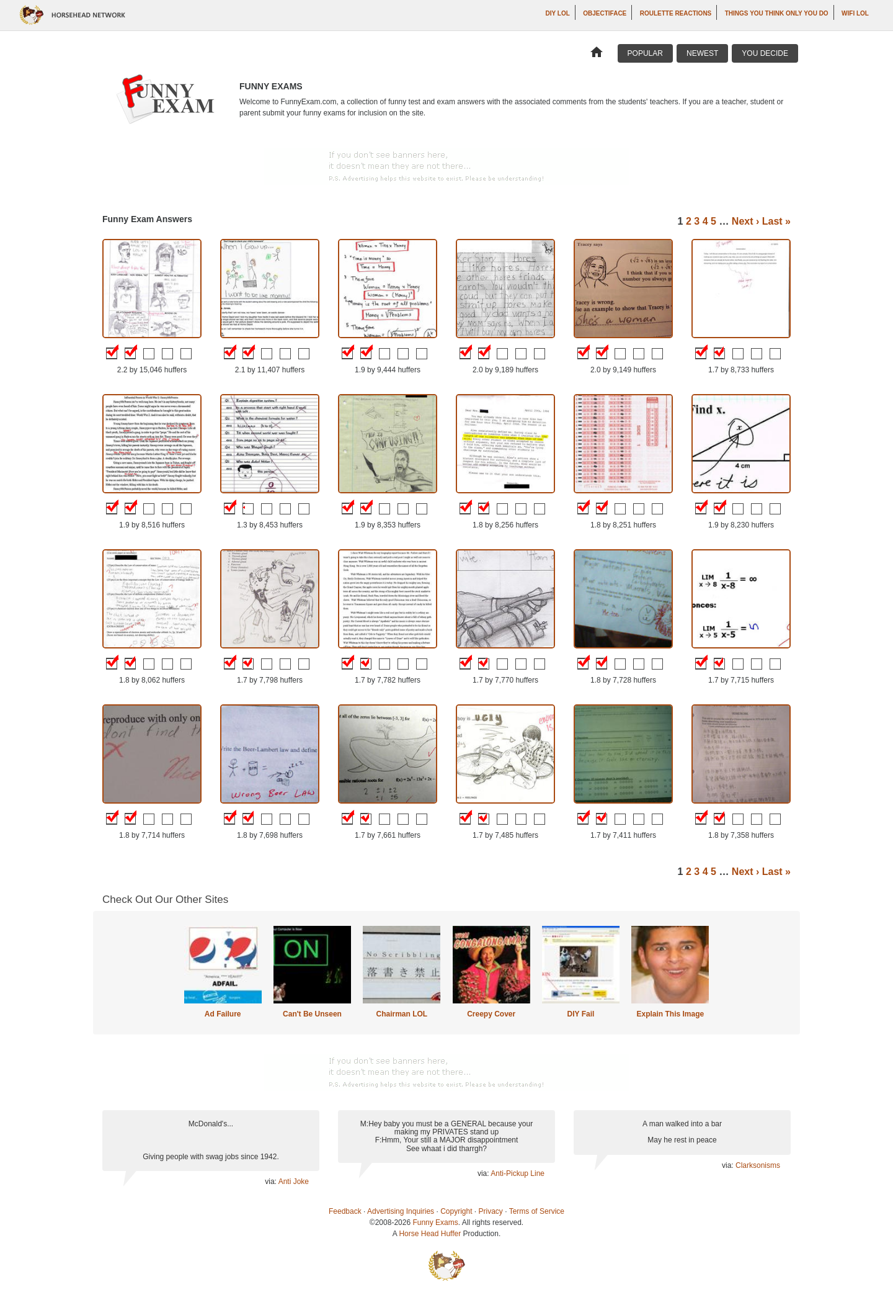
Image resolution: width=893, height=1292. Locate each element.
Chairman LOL (401, 1014)
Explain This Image (670, 1014)
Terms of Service (536, 1211)
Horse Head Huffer (430, 1233)
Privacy (491, 1211)
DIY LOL (558, 13)
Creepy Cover (491, 1014)
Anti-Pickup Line (517, 1173)
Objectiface (604, 13)
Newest (702, 53)
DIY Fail (581, 1014)
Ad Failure (223, 1014)
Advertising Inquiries (400, 1211)
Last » (776, 221)
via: (271, 1181)
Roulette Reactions (676, 13)
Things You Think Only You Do (777, 13)
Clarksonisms (757, 1165)
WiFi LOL (855, 13)
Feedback (345, 1211)
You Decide (765, 53)
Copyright (456, 1211)
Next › (745, 221)
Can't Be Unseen (312, 1014)
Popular (645, 53)
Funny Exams (435, 1222)
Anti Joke (293, 1181)
